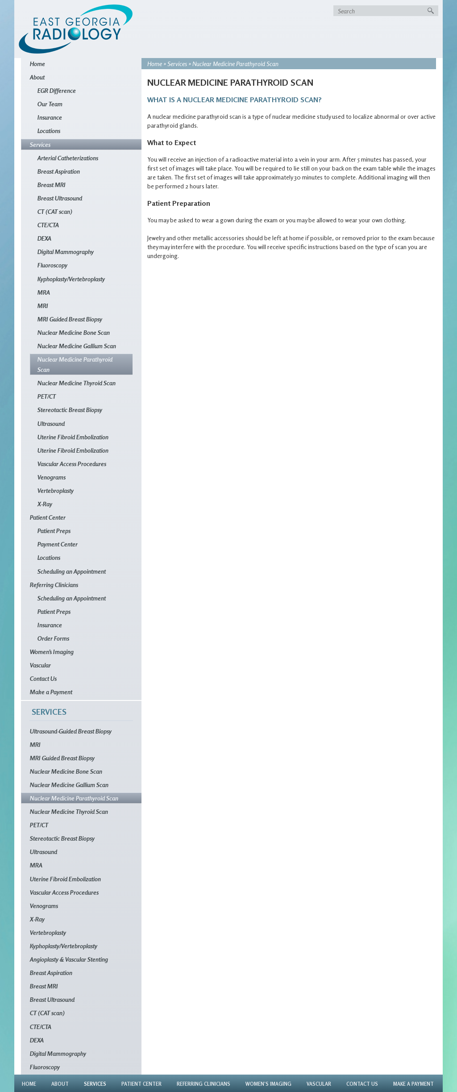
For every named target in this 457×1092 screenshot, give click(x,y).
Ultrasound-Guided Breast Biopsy (71, 731)
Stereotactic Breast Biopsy (69, 409)
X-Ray (44, 504)
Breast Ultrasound (59, 198)
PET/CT (46, 396)
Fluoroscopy (52, 265)
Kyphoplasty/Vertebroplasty (71, 279)
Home (154, 63)
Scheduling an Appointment (71, 571)
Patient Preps (54, 530)
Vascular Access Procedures (71, 463)
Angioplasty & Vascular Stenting (69, 959)
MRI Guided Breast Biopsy (69, 319)
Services (177, 63)
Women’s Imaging (52, 651)
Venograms (51, 477)
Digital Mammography (65, 251)
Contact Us (43, 678)
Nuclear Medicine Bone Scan (73, 332)
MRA (43, 292)
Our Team (49, 104)
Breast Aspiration (58, 171)
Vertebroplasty (55, 490)
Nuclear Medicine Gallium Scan (76, 346)
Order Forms (53, 638)
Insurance (49, 117)
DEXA (44, 238)
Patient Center (48, 517)
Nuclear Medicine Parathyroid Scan (74, 364)
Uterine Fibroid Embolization (72, 437)
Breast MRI (51, 184)
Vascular (40, 665)
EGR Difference (56, 90)
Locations (48, 130)
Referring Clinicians (54, 584)
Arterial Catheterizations (67, 158)
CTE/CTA (48, 225)
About (37, 77)
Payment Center (57, 544)
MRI (42, 305)
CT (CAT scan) (54, 211)
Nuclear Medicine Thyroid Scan (76, 383)
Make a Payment (51, 692)
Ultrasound (51, 423)
